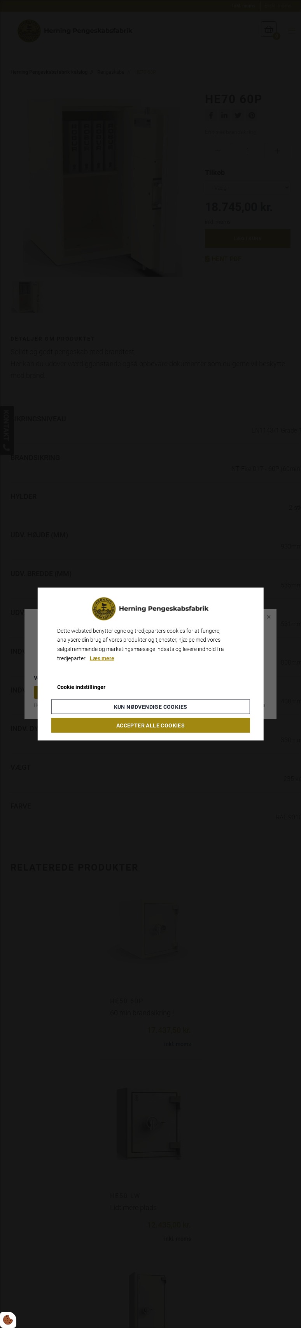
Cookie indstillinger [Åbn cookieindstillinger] (81, 687)
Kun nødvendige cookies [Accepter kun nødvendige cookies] (150, 707)
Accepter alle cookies (150, 725)
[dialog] (151, 664)
